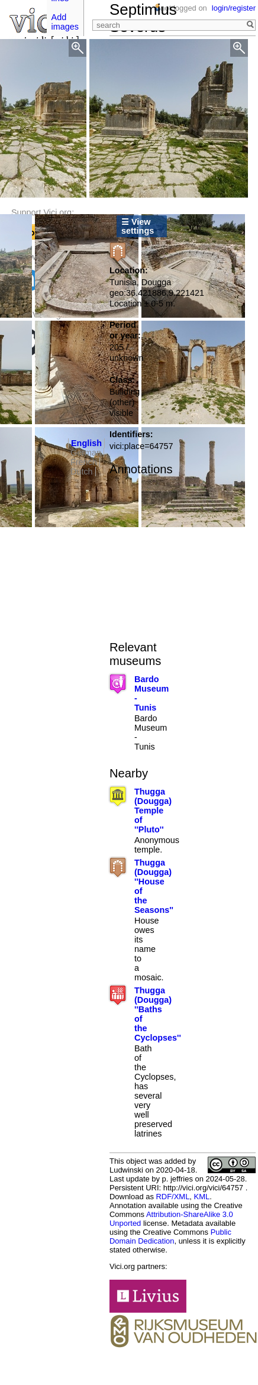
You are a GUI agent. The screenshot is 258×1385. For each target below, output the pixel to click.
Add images (65, 21)
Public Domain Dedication (170, 1236)
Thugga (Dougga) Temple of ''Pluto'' (153, 810)
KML (202, 1196)
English (86, 443)
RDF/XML (172, 1196)
